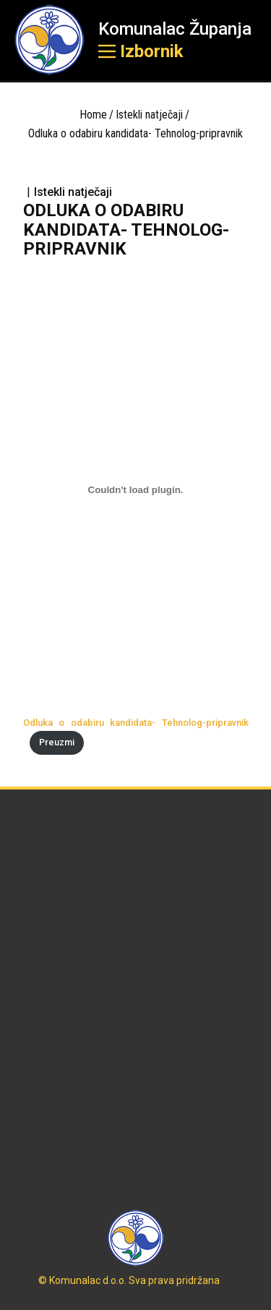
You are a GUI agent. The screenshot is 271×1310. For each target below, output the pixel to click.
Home (93, 114)
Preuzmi (56, 742)
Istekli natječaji (149, 114)
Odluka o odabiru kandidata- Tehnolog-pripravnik (136, 722)
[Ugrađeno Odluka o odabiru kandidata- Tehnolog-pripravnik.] (136, 490)
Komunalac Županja (174, 29)
